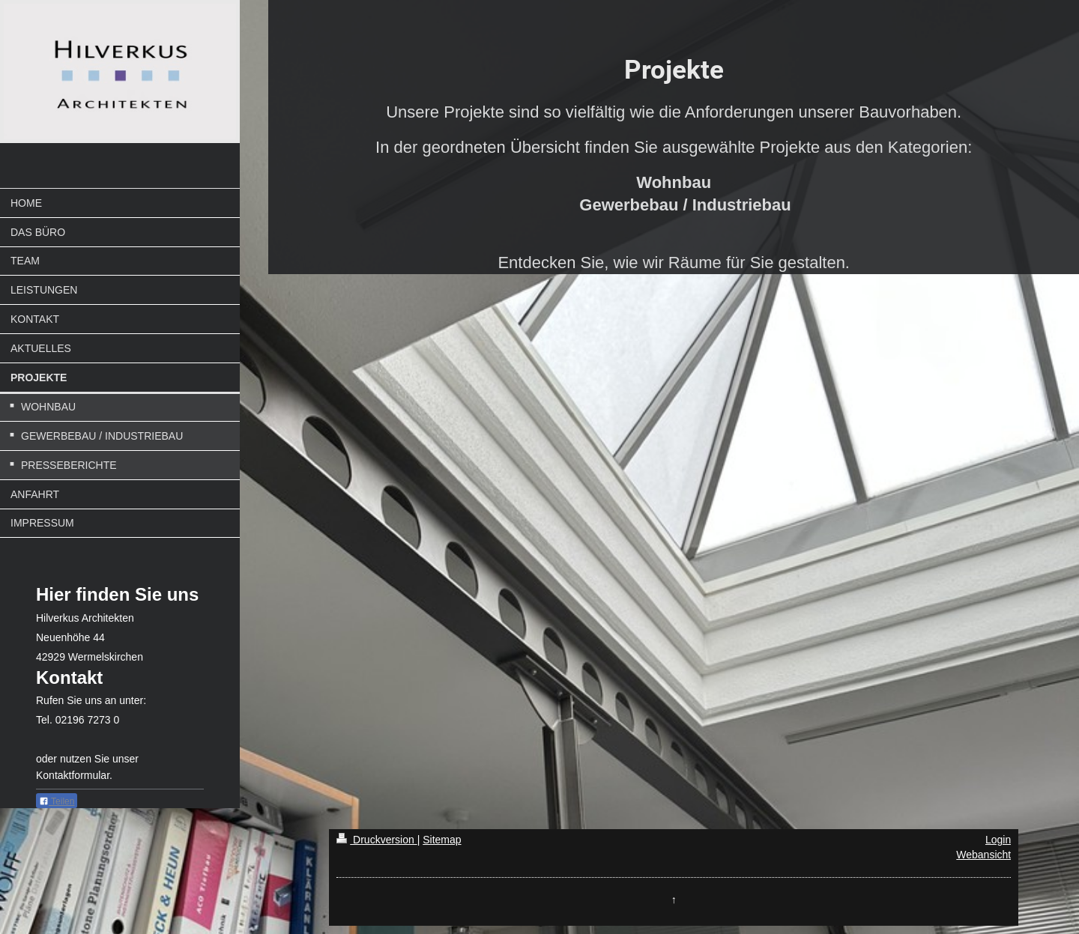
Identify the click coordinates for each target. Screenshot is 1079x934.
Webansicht (983, 855)
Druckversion (376, 840)
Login (998, 840)
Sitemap (442, 840)
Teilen (56, 801)
